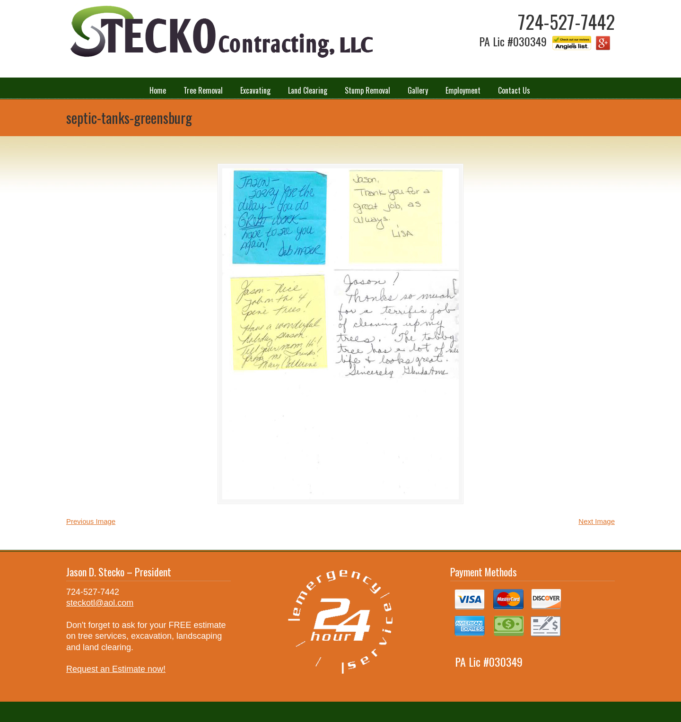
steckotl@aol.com (99, 603)
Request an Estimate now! (116, 669)
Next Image (596, 521)
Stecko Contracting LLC (220, 32)
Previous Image (90, 521)
